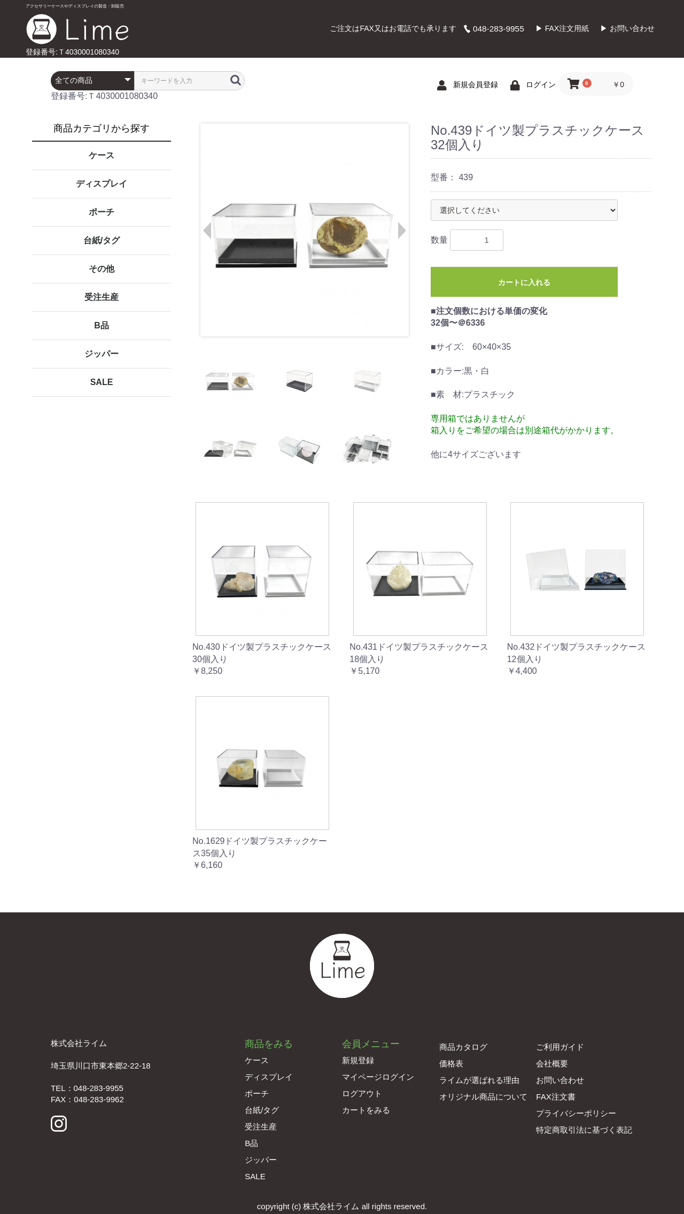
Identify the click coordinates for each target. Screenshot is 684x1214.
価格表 (451, 1063)
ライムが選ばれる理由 (479, 1080)
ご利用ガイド (560, 1046)
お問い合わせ (560, 1080)
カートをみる (366, 1110)
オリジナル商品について (483, 1096)
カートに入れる (524, 282)
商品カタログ (463, 1046)
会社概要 (552, 1063)
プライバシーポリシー (576, 1113)
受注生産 (101, 297)
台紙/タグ (101, 240)
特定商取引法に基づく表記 (584, 1129)
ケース (101, 155)
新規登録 (358, 1060)
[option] (304, 230)
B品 (101, 325)
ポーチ (101, 212)
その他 (101, 268)
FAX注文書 (555, 1096)
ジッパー (101, 353)
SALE (101, 382)
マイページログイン (378, 1076)
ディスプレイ (101, 183)
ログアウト (362, 1093)
